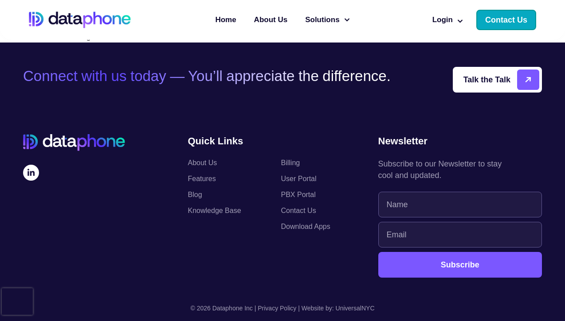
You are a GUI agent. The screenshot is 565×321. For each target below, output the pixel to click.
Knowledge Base (214, 210)
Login (447, 20)
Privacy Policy (277, 308)
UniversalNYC (355, 308)
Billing (290, 162)
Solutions (327, 20)
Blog (195, 194)
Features (202, 178)
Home (225, 19)
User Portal (299, 178)
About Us (271, 19)
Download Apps (305, 226)
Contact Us (298, 210)
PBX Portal (298, 194)
